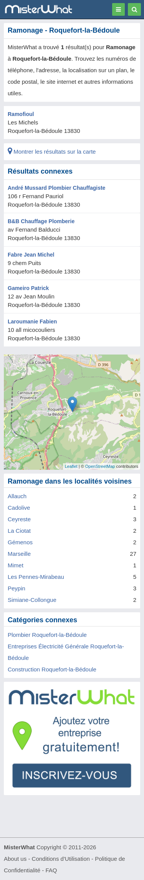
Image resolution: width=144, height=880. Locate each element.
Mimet (15, 565)
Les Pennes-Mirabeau (36, 576)
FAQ (51, 870)
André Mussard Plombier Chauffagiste (56, 188)
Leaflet (71, 466)
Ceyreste (19, 519)
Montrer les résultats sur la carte (52, 151)
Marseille (19, 553)
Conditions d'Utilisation (61, 858)
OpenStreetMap (100, 466)
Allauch (17, 496)
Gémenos (20, 542)
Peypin (16, 588)
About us (15, 858)
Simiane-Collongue (32, 600)
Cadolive (19, 507)
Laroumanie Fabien (32, 321)
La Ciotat (19, 530)
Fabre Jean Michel (31, 255)
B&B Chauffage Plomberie (41, 221)
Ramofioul (21, 114)
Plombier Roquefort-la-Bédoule (47, 634)
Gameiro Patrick (28, 288)
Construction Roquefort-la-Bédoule (52, 669)
